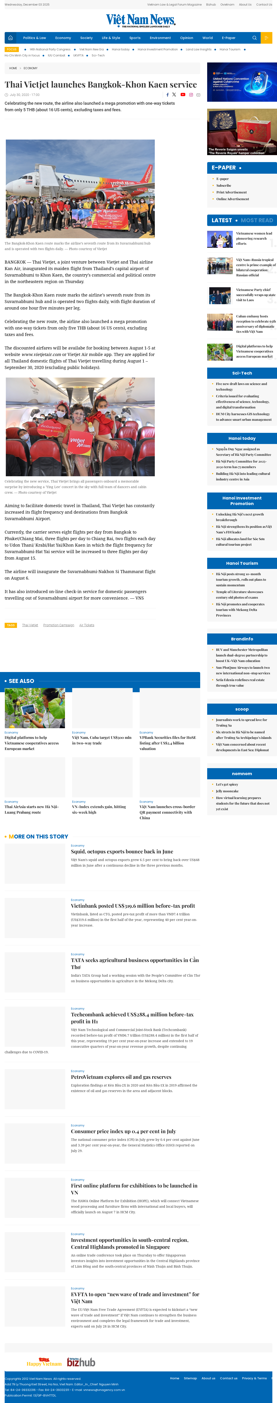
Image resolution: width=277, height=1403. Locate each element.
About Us (245, 5)
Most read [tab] (257, 220)
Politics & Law (34, 38)
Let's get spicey (227, 867)
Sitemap (190, 1378)
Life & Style (111, 38)
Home (13, 68)
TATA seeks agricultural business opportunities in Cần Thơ (135, 963)
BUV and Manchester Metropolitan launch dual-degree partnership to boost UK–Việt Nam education (242, 655)
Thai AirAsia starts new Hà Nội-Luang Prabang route (32, 809)
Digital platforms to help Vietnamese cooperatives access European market (32, 743)
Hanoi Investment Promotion (158, 49)
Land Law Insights (199, 49)
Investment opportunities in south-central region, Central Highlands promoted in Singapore (130, 1243)
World (208, 38)
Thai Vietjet (30, 625)
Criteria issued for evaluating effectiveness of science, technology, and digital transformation (243, 401)
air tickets (86, 625)
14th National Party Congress (50, 49)
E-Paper (229, 38)
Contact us (228, 1378)
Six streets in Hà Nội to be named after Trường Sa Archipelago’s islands (243, 776)
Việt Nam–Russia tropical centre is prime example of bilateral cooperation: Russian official (256, 267)
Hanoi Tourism (230, 49)
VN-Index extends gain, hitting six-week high (99, 809)
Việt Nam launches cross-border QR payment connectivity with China (167, 812)
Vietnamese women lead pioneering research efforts (254, 238)
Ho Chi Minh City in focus (22, 55)
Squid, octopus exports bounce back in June (122, 851)
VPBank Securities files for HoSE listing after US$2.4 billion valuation (168, 743)
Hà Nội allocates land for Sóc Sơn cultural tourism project (240, 542)
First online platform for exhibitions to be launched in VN (134, 1189)
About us (208, 1378)
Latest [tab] (222, 220)
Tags (11, 625)
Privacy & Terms (254, 1378)
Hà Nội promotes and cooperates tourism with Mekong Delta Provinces (240, 609)
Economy (63, 38)
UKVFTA (78, 55)
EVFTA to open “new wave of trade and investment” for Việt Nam (135, 1298)
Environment (160, 38)
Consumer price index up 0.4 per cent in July (123, 1131)
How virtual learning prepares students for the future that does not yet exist (243, 886)
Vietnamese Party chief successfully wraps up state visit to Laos (256, 294)
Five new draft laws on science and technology (241, 387)
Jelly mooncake (227, 874)
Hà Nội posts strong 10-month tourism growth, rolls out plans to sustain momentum (241, 579)
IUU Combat (56, 55)
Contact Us (264, 5)
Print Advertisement (231, 192)
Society (86, 38)
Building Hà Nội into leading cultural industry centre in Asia (243, 476)
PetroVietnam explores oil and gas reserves (121, 1076)
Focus (12, 49)
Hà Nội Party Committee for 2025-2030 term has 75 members (241, 464)
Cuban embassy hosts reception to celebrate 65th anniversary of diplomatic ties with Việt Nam (256, 324)
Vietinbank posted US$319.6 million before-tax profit (133, 905)
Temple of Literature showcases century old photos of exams (239, 595)
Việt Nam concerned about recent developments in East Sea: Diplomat (242, 789)
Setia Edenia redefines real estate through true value (240, 683)
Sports (135, 38)
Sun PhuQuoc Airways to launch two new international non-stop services (243, 670)
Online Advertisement (232, 199)
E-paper (224, 167)
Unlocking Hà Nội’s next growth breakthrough (240, 517)
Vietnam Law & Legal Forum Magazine (174, 5)
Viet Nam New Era (91, 49)
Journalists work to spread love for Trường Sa (241, 764)
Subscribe (223, 185)
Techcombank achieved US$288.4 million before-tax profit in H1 (132, 1018)
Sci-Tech (98, 55)
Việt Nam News (141, 20)
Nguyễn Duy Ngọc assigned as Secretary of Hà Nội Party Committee (243, 452)
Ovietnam (227, 5)
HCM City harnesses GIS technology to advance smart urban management (244, 417)
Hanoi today (121, 49)
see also (21, 681)
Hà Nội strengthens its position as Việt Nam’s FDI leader (244, 529)
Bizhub (211, 5)
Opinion (186, 38)
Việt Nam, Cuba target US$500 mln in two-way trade (102, 740)
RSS (274, 1378)
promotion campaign (58, 625)
